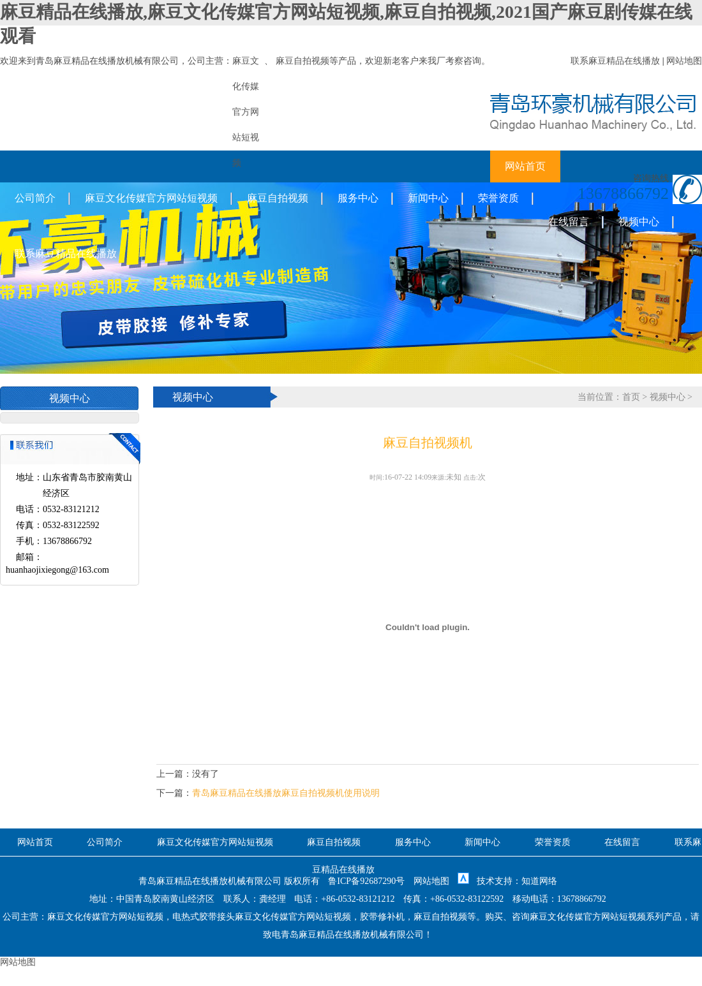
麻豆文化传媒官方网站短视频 (151, 198)
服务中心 (358, 198)
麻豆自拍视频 (302, 61)
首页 (631, 397)
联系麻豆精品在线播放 (615, 61)
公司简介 (35, 198)
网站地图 (684, 61)
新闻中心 (428, 198)
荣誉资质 (498, 198)
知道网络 (539, 881)
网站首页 (525, 166)
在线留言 (568, 221)
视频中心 (638, 221)
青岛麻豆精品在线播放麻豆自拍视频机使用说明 (286, 793)
